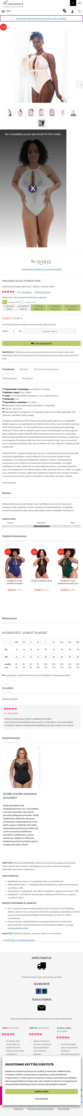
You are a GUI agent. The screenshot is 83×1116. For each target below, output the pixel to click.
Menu (6, 11)
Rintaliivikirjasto (11, 738)
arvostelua (26, 292)
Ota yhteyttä (63, 1108)
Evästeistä (18, 1108)
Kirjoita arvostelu (42, 292)
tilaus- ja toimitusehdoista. (23, 940)
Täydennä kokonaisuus (46, 369)
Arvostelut (27, 378)
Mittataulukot (9, 378)
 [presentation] (78, 562)
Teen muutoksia (41, 1098)
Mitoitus (24, 369)
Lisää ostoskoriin (43, 343)
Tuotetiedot (8, 369)
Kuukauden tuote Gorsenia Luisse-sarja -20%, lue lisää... (41, 18)
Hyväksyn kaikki (41, 1091)
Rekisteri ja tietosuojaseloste (40, 1108)
